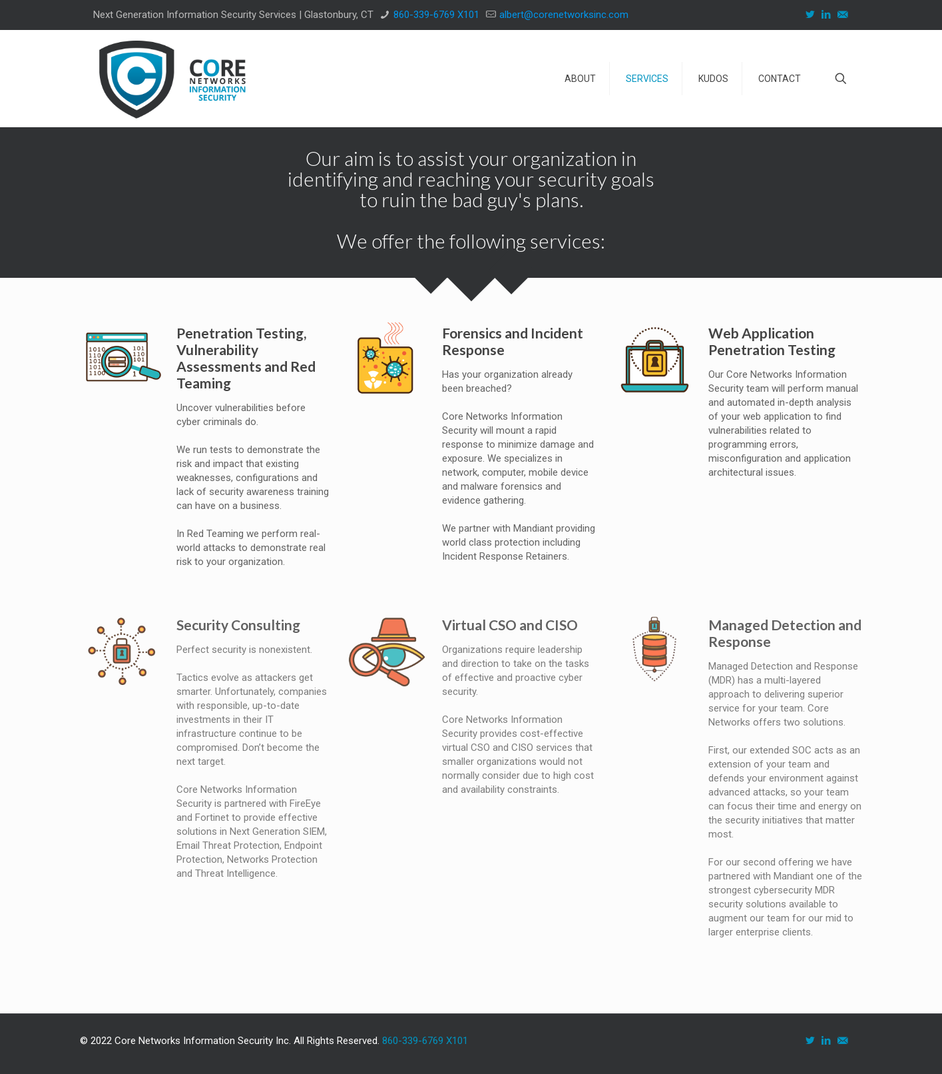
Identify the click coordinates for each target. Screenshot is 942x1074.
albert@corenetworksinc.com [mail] (563, 15)
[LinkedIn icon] (827, 15)
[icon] (843, 15)
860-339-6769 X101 (425, 1041)
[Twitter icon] (812, 15)
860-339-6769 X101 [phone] (436, 15)
